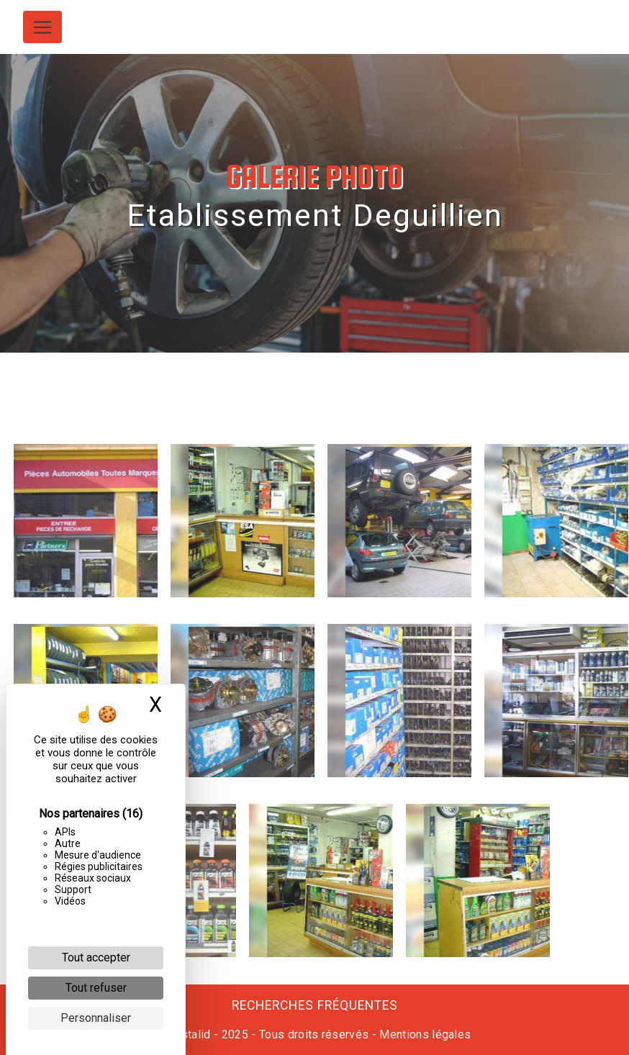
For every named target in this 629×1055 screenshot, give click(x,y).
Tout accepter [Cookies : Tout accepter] (96, 957)
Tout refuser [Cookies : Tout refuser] (96, 988)
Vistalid (191, 1034)
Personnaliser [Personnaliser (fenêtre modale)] (95, 1018)
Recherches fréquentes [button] (315, 1005)
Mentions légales (423, 1034)
